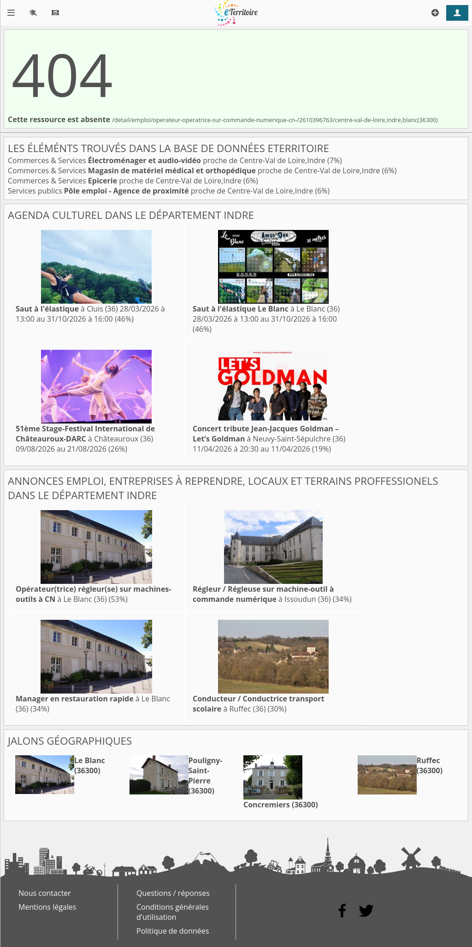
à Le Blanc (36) (266, 309)
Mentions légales (47, 907)
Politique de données (172, 931)
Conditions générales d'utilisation (172, 912)
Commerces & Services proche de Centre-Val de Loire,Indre (167, 160)
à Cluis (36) (67, 309)
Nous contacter (44, 893)
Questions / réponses (173, 893)
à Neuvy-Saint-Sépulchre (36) (269, 434)
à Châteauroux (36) (85, 434)
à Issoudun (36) (263, 594)
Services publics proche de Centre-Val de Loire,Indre (161, 191)
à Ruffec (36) (258, 704)
